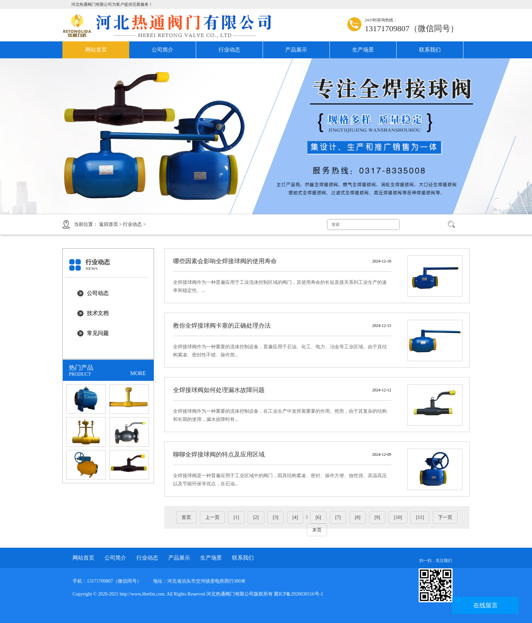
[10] (398, 517)
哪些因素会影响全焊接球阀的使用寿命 (225, 261)
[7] (338, 517)
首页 (186, 517)
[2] (256, 517)
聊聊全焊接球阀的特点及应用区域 (219, 454)
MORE (138, 373)
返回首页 (108, 224)
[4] (295, 517)
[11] (420, 517)
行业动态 (229, 50)
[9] (377, 517)
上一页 (212, 517)
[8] (357, 517)
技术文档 (98, 313)
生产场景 (363, 50)
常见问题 (98, 333)
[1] (236, 517)
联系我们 (430, 50)
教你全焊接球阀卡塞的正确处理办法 (222, 325)
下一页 (445, 517)
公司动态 (98, 293)
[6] (318, 517)
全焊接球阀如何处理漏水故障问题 (219, 390)
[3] (275, 517)
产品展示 (296, 50)
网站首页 (96, 50)
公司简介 (162, 50)
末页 (317, 529)
